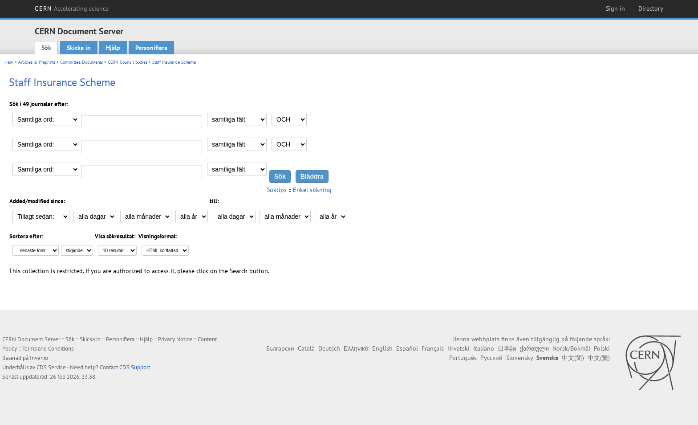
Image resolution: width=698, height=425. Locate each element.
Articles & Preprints (36, 62)
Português (463, 358)
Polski (602, 348)
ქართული (534, 348)
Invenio (39, 358)
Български (280, 348)
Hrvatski (458, 348)
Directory (650, 8)
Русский (491, 358)
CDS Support (134, 367)
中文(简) (573, 358)
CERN (72, 8)
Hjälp (113, 48)
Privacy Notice (175, 339)
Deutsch (329, 348)
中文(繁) (599, 358)
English (382, 348)
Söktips (277, 190)
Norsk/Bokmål (571, 348)
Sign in (615, 8)
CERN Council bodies (128, 62)
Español (407, 348)
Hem (8, 62)
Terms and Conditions (47, 348)
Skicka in (79, 48)
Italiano (483, 348)
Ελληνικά (356, 348)
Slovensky (519, 358)
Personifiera (151, 48)
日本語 (507, 348)
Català (306, 348)
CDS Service (51, 367)
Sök (46, 48)
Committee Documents (81, 62)
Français (433, 348)
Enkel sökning (312, 190)
